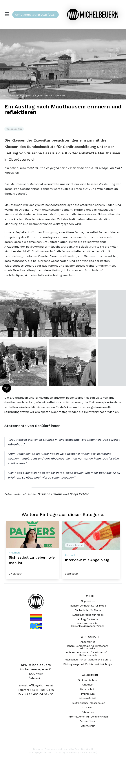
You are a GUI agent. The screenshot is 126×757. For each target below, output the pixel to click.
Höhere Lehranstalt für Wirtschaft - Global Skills (88, 647)
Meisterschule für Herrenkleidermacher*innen (88, 624)
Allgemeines (88, 601)
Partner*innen (87, 721)
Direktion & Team (87, 680)
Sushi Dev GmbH (84, 749)
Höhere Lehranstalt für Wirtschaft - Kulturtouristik (88, 653)
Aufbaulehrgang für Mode (88, 614)
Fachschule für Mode (88, 610)
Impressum (88, 693)
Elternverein (88, 725)
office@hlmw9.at (41, 685)
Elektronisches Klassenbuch (88, 703)
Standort (87, 684)
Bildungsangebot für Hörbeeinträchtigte (87, 664)
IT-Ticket (88, 707)
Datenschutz (88, 689)
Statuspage (35, 752)
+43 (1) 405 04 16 (42, 690)
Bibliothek (88, 712)
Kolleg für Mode (88, 619)
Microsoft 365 (87, 698)
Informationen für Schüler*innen (88, 716)
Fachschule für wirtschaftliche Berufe (88, 659)
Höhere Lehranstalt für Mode (88, 605)
